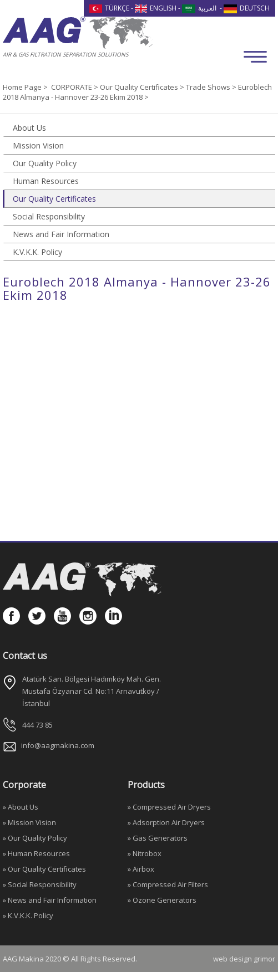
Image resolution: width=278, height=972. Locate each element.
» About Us (20, 807)
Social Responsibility (49, 216)
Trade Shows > (212, 87)
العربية (199, 8)
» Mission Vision (29, 822)
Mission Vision (38, 145)
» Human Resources (36, 853)
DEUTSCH (247, 8)
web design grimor (244, 959)
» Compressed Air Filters (168, 884)
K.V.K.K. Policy (37, 252)
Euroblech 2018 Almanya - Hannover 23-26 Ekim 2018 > (137, 92)
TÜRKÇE (109, 8)
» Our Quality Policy (35, 838)
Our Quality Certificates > (143, 87)
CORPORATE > (75, 87)
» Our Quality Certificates (44, 869)
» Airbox (141, 869)
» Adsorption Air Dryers (166, 822)
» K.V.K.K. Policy (28, 915)
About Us (29, 127)
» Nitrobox (144, 853)
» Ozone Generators (162, 900)
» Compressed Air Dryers (169, 807)
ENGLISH (156, 8)
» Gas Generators (158, 838)
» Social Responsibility (40, 884)
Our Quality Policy (45, 163)
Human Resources (46, 181)
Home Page (23, 87)
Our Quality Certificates (54, 198)
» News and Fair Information (50, 900)
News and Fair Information (61, 234)
